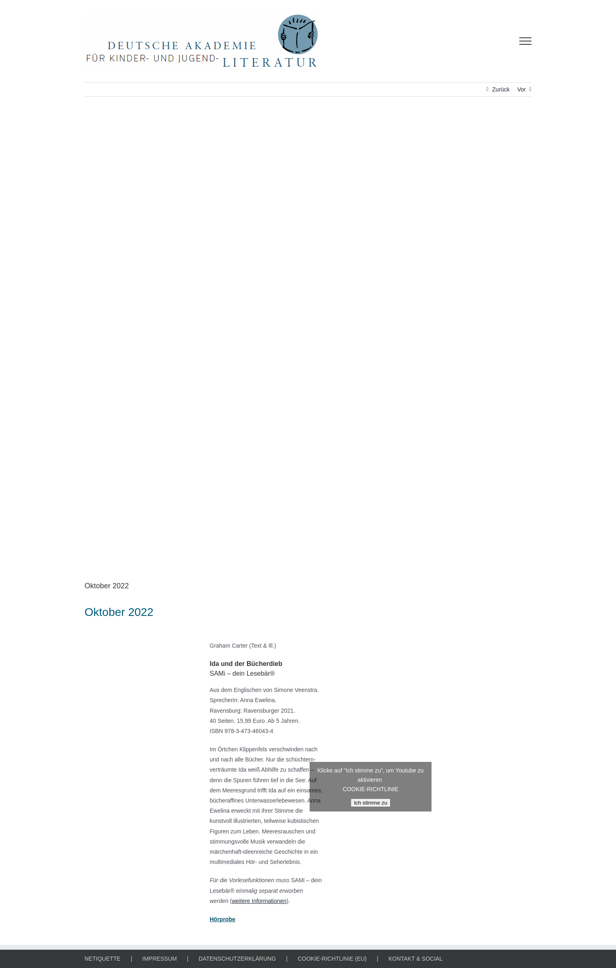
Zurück (501, 89)
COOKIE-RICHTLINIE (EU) (332, 958)
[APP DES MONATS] (308, 344)
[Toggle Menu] (525, 41)
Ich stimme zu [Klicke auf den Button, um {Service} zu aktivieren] (370, 803)
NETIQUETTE (103, 958)
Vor (521, 89)
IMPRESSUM (159, 958)
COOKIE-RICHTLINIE (371, 789)
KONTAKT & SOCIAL (415, 958)
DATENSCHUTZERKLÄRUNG (237, 958)
